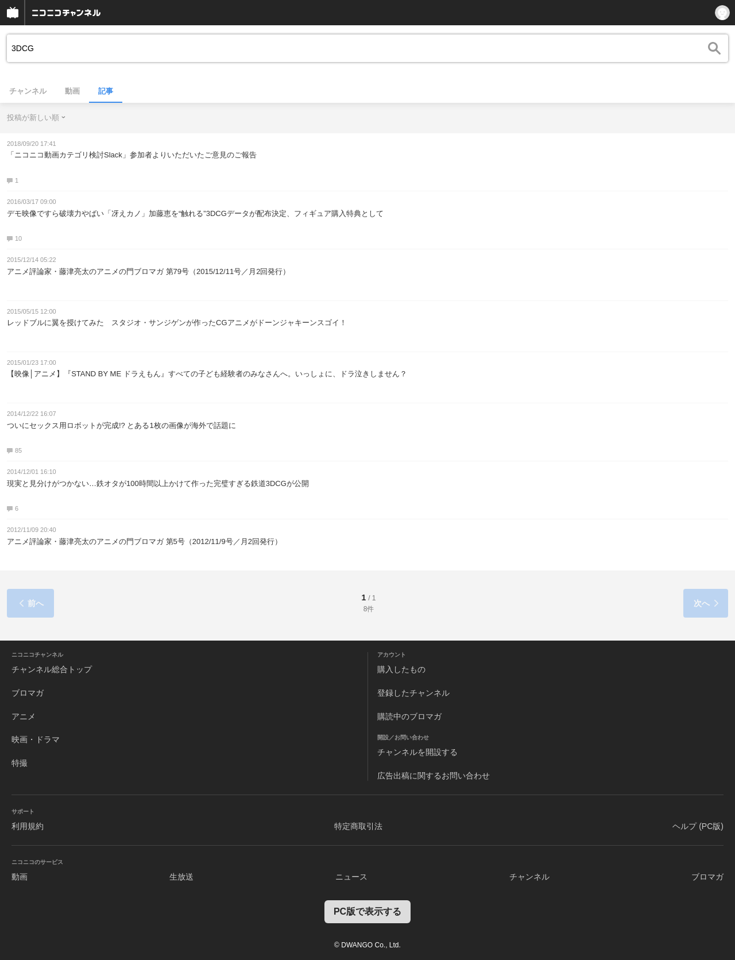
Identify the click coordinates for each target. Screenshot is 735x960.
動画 (72, 91)
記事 (105, 91)
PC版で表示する (367, 911)
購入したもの (401, 669)
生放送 (181, 876)
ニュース (351, 876)
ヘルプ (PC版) (698, 826)
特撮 (19, 763)
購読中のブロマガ (409, 716)
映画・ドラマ (35, 739)
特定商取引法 (358, 826)
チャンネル (28, 91)
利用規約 (27, 826)
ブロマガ (27, 692)
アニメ (23, 716)
